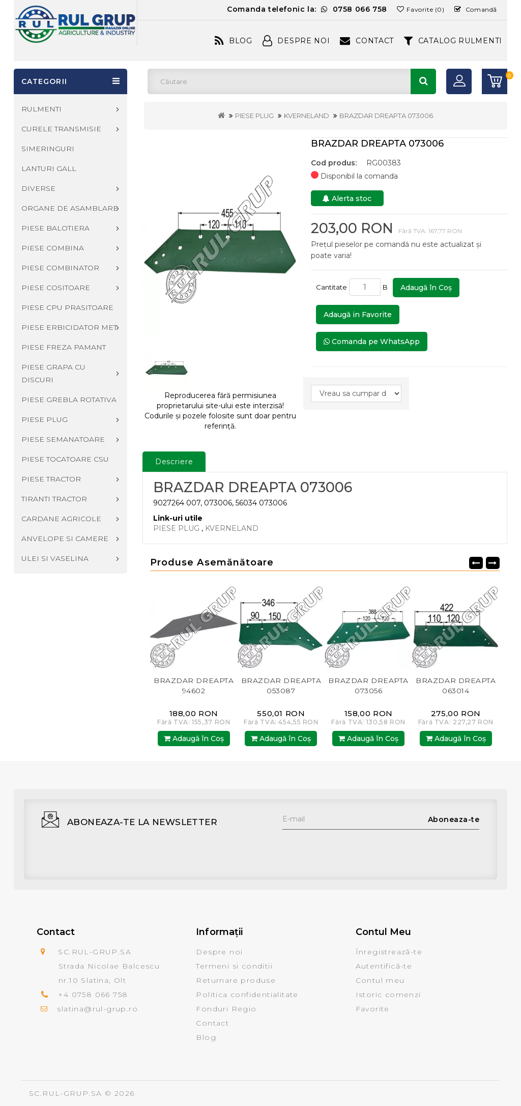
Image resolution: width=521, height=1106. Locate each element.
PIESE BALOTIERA (55, 228)
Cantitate (331, 287)
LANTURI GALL (48, 168)
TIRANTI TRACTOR (54, 498)
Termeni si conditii (234, 966)
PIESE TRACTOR (51, 479)
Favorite (373, 1008)
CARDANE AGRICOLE (61, 518)
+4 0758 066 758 (93, 994)
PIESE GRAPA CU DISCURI (53, 373)
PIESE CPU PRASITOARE (67, 307)
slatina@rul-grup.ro (97, 1008)
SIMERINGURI (47, 148)
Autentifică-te (384, 966)
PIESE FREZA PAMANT (63, 347)
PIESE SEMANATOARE (63, 439)
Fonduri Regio (226, 1008)
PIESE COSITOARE (55, 287)
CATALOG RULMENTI (453, 41)
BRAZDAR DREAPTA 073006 (386, 115)
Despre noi (219, 951)
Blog (233, 41)
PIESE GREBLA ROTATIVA (69, 399)
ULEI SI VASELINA (55, 558)
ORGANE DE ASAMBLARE (69, 208)
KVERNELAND (306, 115)
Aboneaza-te (454, 819)
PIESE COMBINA (52, 247)
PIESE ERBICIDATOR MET (69, 327)
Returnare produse (236, 980)
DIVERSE (38, 188)
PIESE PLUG (254, 115)
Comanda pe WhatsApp (372, 341)
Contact (367, 41)
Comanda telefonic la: (307, 9)
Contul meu (380, 980)
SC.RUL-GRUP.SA (65, 1093)
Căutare (423, 81)
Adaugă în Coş (426, 287)
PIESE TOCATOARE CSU (65, 459)
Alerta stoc (347, 198)
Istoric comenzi (388, 994)
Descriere (174, 461)
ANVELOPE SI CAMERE (64, 538)
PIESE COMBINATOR (60, 267)
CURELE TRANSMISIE (61, 128)
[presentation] (359, 849)
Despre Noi (296, 41)
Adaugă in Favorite (358, 314)
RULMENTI (41, 109)
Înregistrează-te (389, 951)
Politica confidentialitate (247, 994)
